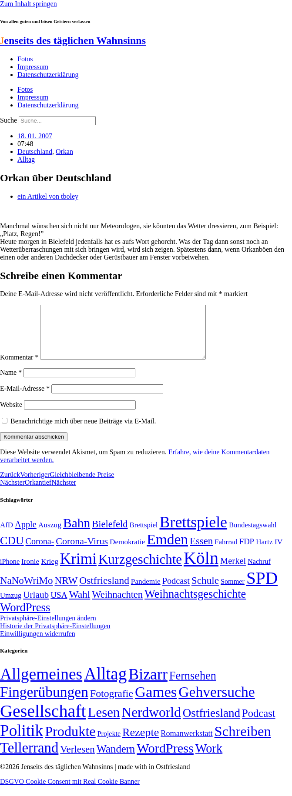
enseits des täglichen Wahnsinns (73, 40)
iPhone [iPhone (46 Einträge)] (10, 572)
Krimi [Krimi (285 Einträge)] (78, 569)
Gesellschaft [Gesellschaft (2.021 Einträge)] (43, 721)
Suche (8, 120)
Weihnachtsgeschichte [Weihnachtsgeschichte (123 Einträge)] (195, 604)
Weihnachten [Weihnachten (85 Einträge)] (117, 604)
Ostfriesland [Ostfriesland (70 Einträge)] (211, 723)
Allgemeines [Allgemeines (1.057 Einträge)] (41, 684)
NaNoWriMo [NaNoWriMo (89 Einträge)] (26, 591)
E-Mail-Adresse (25, 399)
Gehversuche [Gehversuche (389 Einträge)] (216, 702)
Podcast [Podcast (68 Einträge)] (176, 591)
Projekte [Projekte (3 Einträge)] (109, 744)
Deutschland (34, 151)
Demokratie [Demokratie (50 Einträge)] (127, 552)
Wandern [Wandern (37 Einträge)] (116, 759)
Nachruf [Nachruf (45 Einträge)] (259, 572)
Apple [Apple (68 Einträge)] (26, 535)
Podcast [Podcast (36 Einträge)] (258, 723)
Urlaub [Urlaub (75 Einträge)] (36, 605)
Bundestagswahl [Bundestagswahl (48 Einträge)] (252, 535)
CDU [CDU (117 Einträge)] (12, 551)
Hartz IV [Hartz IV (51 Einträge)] (269, 552)
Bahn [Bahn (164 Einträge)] (76, 533)
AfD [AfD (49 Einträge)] (6, 535)
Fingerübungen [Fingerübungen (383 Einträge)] (44, 702)
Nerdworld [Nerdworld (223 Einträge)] (151, 722)
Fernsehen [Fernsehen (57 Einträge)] (192, 686)
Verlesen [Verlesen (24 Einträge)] (77, 759)
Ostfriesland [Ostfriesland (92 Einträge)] (104, 590)
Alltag (26, 159)
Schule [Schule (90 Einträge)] (205, 590)
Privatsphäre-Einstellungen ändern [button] (48, 628)
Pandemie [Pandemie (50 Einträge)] (146, 592)
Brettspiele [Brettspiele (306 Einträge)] (194, 532)
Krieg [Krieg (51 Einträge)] (49, 571)
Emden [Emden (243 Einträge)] (167, 550)
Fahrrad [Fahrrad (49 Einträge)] (226, 552)
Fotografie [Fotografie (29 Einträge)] (111, 703)
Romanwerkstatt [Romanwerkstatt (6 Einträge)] (186, 743)
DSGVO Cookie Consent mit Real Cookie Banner (70, 792)
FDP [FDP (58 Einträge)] (246, 551)
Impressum (32, 66)
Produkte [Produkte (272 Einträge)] (70, 741)
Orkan (64, 151)
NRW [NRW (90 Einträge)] (65, 590)
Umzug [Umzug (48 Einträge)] (10, 606)
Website (11, 415)
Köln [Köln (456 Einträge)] (201, 568)
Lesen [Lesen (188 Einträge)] (104, 722)
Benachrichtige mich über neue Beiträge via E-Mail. (83, 431)
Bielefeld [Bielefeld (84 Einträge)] (110, 534)
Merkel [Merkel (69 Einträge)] (233, 571)
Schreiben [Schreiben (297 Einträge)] (243, 741)
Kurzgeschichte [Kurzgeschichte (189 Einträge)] (140, 569)
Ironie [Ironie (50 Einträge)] (30, 572)
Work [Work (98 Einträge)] (208, 759)
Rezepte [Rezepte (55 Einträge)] (140, 742)
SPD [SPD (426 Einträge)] (262, 588)
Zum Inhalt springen (28, 3)
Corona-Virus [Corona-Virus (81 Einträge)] (82, 551)
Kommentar (19, 367)
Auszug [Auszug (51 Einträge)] (49, 535)
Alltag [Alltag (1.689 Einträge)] (105, 684)
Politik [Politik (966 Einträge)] (21, 741)
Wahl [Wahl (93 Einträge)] (79, 604)
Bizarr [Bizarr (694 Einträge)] (148, 684)
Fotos (25, 59)
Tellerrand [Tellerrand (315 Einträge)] (29, 758)
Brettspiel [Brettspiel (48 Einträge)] (144, 535)
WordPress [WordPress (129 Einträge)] (25, 617)
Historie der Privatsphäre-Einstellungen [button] (55, 636)
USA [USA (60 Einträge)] (58, 605)
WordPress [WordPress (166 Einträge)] (165, 758)
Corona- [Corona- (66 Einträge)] (40, 551)
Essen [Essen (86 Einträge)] (201, 551)
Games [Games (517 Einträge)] (156, 702)
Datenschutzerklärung (47, 74)
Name (11, 382)
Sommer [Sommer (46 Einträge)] (233, 592)
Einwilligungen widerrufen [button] (37, 644)
